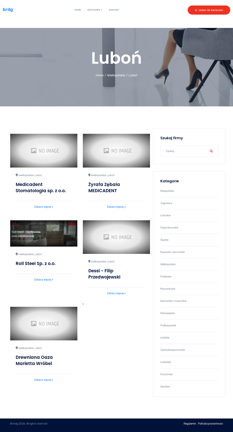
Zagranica (166, 203)
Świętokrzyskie (169, 227)
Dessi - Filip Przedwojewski (104, 274)
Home (100, 75)
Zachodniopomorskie (172, 350)
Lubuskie (165, 215)
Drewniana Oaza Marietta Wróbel (34, 360)
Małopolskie (167, 191)
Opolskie (165, 386)
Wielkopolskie (116, 75)
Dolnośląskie (167, 313)
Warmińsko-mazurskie (173, 301)
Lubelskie (165, 362)
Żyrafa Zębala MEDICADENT (104, 187)
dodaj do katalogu (209, 10)
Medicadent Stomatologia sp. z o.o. (41, 187)
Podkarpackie (168, 325)
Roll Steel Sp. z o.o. (36, 263)
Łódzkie (164, 337)
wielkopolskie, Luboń (29, 175)
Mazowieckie (167, 288)
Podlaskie (165, 276)
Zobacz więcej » (43, 206)
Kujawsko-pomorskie (172, 252)
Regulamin (190, 423)
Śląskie (164, 239)
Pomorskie (166, 374)
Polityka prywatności (210, 423)
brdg (8, 9)
